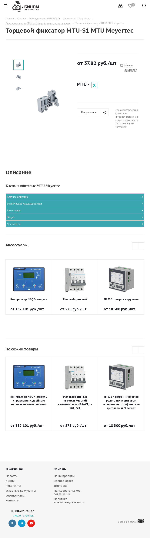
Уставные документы (21, 490)
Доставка (61, 485)
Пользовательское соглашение (67, 492)
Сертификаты (15, 495)
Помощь (60, 469)
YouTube (31, 523)
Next (141, 246)
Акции (10, 481)
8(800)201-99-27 (22, 511)
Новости (11, 476)
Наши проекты (64, 476)
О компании (14, 469)
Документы (14, 223)
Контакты (12, 500)
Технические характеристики (24, 203)
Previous (135, 246)
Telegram (21, 523)
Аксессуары (14, 210)
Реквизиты (13, 485)
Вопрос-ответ (63, 481)
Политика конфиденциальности (69, 500)
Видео (10, 217)
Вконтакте (12, 523)
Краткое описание (17, 196)
